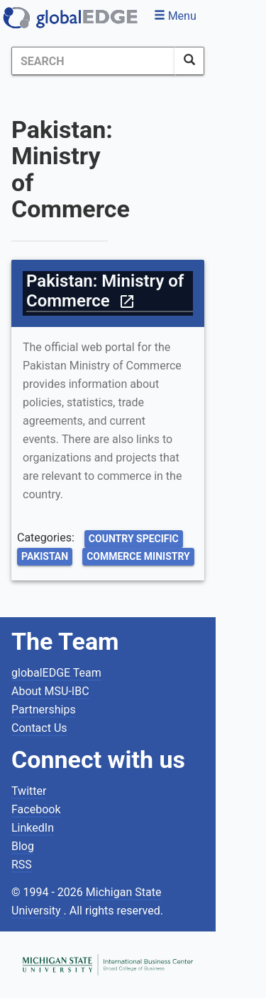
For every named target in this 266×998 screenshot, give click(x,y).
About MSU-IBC (50, 691)
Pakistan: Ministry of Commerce (105, 291)
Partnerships (43, 709)
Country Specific (134, 538)
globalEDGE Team (56, 672)
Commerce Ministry (138, 556)
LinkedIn (32, 827)
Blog (22, 846)
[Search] (93, 61)
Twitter (28, 791)
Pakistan (44, 556)
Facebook (35, 809)
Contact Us (39, 728)
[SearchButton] (189, 61)
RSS (21, 864)
